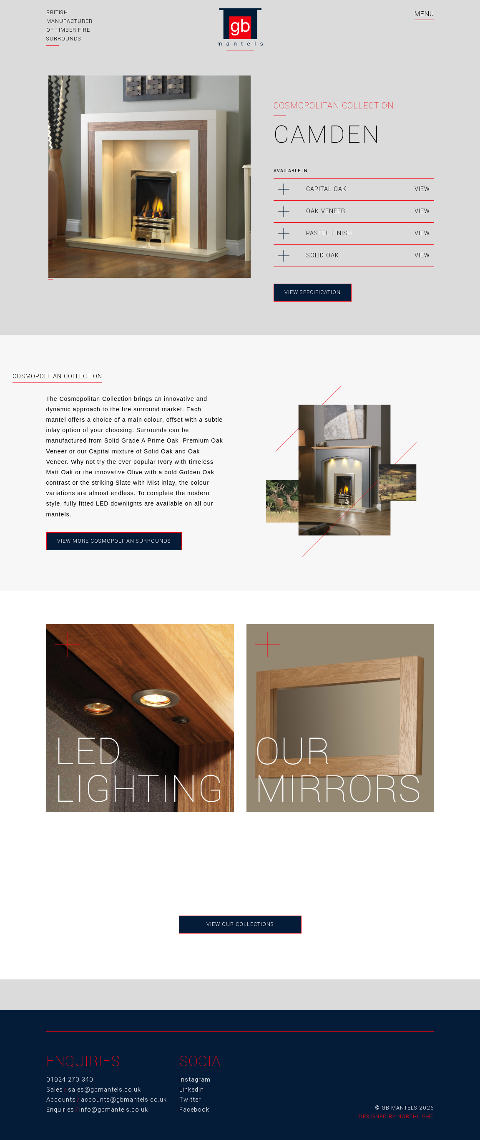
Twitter (190, 1099)
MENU (424, 14)
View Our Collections (240, 924)
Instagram (195, 1079)
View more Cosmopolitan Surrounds (114, 541)
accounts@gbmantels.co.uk (124, 1099)
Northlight (415, 1116)
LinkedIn (191, 1089)
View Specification (312, 292)
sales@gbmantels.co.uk (104, 1089)
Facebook (194, 1109)
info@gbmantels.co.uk (113, 1109)
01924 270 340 (69, 1079)
